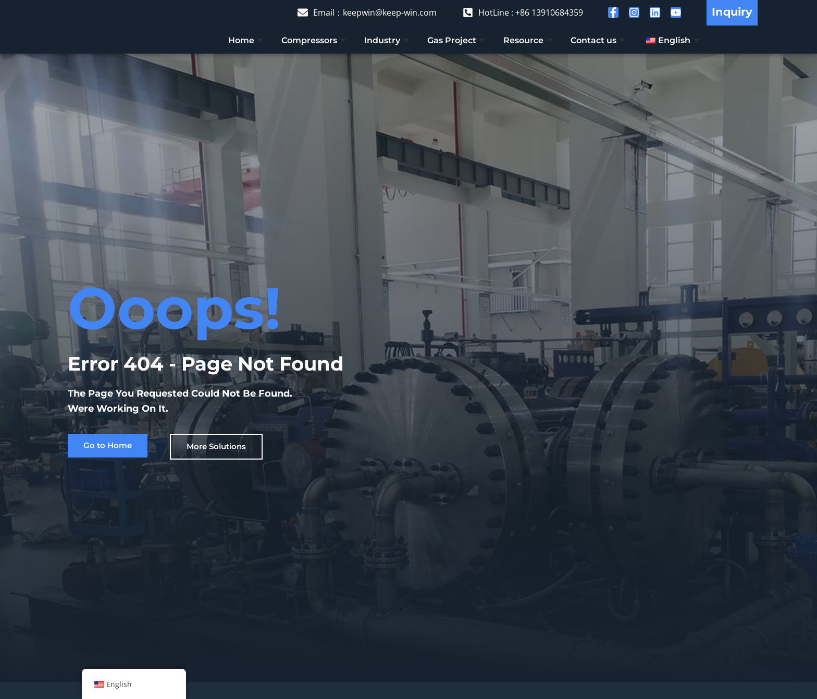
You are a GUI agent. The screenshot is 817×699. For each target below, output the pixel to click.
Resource (529, 40)
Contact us (599, 40)
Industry (388, 40)
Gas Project (457, 40)
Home (247, 40)
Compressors (315, 40)
